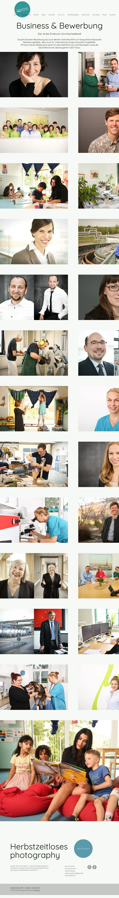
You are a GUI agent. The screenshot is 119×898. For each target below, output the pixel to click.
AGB (21, 888)
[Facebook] (94, 867)
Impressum (35, 888)
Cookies (28, 888)
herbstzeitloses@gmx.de (74, 873)
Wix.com (37, 890)
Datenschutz (15, 888)
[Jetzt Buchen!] (83, 848)
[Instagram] (89, 867)
